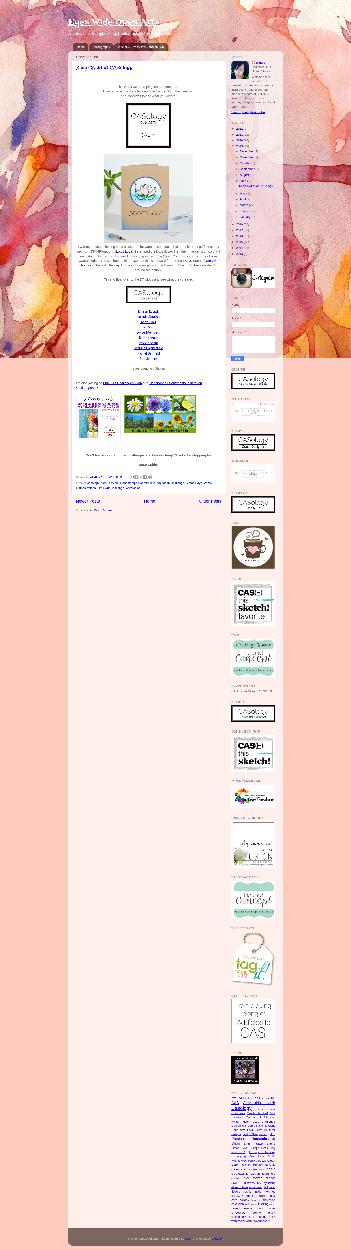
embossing (256, 1187)
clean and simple (244, 1169)
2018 (240, 224)
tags (259, 1216)
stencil (251, 1216)
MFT (272, 1134)
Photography (101, 47)
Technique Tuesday (262, 1152)
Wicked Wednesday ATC (246, 1160)
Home (81, 47)
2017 (240, 230)
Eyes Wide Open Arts (114, 22)
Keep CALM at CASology (104, 67)
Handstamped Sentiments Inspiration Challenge (152, 483)
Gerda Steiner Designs (261, 1125)
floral (104, 483)
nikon (260, 1208)
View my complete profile (248, 112)
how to (255, 1200)
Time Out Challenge (110, 488)
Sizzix (264, 1148)
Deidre (260, 62)
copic (271, 1169)
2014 (240, 247)
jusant (189, 1238)
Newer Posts (88, 501)
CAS (235, 1103)
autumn (245, 1164)
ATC (234, 1098)
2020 (240, 140)
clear (261, 1169)
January (245, 217)
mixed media (242, 1208)
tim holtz (269, 1216)
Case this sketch (259, 1103)
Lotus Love (124, 251)
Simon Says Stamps (245, 1148)
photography (239, 1216)
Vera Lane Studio (262, 1156)
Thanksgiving (238, 1156)
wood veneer (262, 1221)
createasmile (240, 1173)
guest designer (257, 1195)
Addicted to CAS (249, 1098)
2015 (240, 242)
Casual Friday (266, 1109)
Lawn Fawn (254, 1130)
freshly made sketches (259, 1191)
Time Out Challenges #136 (122, 383)
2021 (240, 134)
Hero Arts (238, 1130)
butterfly (270, 1164)
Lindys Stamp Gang (255, 1134)
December (247, 151)
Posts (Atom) (103, 510)
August (245, 175)
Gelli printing (239, 1125)
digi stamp (253, 1178)
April (243, 199)
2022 (240, 128)
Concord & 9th (257, 1117)
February (246, 211)
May (243, 193)
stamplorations (86, 488)
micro (272, 1204)
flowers (114, 483)
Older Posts (210, 501)
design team (260, 1173)
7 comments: (115, 476)
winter (249, 1221)
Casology (93, 483)
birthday (258, 1164)
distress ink (252, 1183)
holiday (244, 1200)
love (247, 1204)
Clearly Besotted (257, 1113)
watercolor (133, 488)
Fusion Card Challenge (258, 1121)
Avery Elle (268, 1098)
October (245, 163)
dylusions (269, 1183)
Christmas (238, 1113)
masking (263, 1204)
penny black (264, 1212)
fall (266, 1187)
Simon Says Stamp (199, 483)
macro (253, 1204)
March (244, 205)
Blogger (217, 1238)
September (247, 169)
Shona (160, 368)
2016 (240, 236)
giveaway (237, 1195)
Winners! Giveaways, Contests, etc (141, 47)
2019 (240, 146)
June (243, 181)
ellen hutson (239, 1187)
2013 (240, 254)
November (247, 157)
